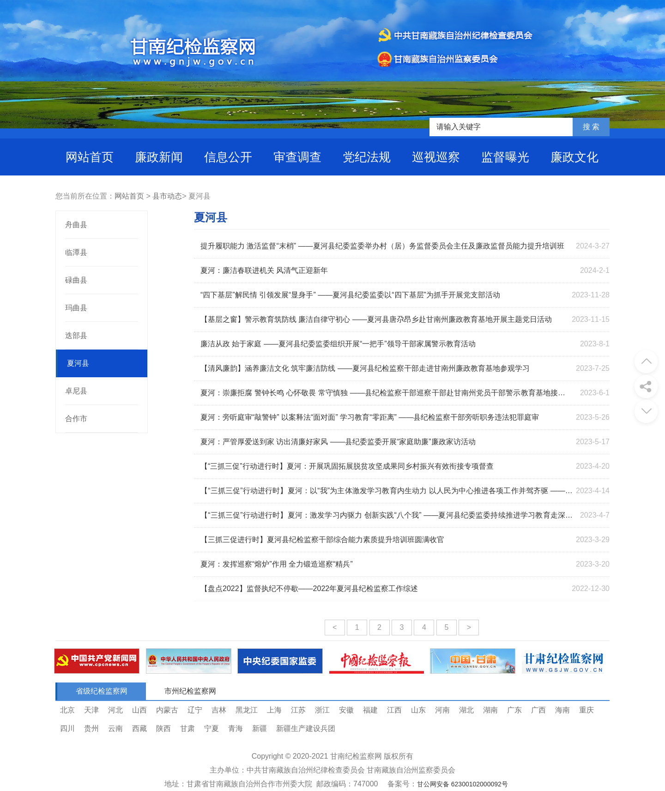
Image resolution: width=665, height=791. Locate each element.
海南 (562, 710)
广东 (514, 710)
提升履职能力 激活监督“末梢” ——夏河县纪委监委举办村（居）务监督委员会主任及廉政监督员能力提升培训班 (382, 246)
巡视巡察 (436, 157)
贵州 (91, 728)
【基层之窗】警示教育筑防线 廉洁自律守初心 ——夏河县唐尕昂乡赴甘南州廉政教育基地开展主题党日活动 (376, 319)
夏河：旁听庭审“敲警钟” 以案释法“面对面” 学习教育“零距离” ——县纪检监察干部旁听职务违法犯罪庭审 (369, 417)
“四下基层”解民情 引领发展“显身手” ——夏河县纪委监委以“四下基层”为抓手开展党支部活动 (350, 295)
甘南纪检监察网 (356, 756)
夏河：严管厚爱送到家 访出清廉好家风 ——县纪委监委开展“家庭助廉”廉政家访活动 (338, 442)
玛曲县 (76, 308)
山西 (139, 710)
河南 (442, 710)
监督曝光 (505, 157)
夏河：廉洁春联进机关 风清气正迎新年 (264, 270)
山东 (418, 710)
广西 (538, 710)
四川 (67, 728)
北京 (67, 710)
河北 (115, 710)
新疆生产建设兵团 (305, 728)
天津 (91, 710)
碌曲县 (76, 280)
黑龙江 (247, 710)
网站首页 (90, 157)
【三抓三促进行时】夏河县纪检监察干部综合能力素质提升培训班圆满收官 (322, 539)
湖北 (466, 710)
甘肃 (187, 728)
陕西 (163, 728)
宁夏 (211, 728)
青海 (235, 728)
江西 (394, 710)
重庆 (586, 710)
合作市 (76, 419)
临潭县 (76, 252)
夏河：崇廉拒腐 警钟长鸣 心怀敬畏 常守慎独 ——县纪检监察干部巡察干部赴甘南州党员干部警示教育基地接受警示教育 (386, 395)
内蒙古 (167, 710)
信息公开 (228, 157)
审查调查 (297, 157)
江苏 (298, 710)
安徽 (346, 710)
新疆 (259, 728)
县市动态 (167, 196)
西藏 (139, 728)
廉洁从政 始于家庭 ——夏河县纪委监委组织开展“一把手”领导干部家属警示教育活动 (338, 344)
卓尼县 (76, 391)
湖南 (490, 710)
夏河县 (78, 363)
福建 (370, 710)
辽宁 (194, 710)
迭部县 (76, 335)
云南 (115, 728)
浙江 (322, 710)
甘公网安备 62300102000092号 (462, 784)
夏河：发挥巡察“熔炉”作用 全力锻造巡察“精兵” (276, 564)
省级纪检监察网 (101, 691)
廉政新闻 (159, 157)
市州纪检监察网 (190, 691)
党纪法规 (367, 157)
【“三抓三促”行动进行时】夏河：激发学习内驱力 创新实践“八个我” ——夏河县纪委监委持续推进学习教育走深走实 (386, 517)
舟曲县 (76, 225)
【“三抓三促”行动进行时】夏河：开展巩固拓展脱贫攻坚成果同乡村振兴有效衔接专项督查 (347, 466)
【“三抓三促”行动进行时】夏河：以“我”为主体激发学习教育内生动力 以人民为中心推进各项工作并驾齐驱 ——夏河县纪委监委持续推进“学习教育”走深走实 (386, 493)
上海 (274, 710)
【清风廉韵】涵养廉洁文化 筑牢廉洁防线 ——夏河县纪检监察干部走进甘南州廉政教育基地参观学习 (365, 368)
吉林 (219, 710)
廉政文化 (574, 157)
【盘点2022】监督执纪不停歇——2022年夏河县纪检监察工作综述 (309, 588)
